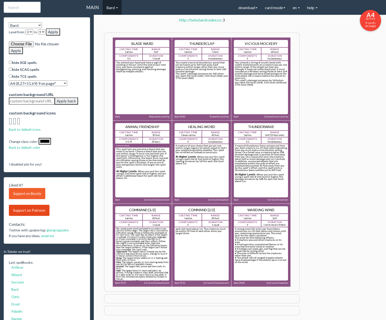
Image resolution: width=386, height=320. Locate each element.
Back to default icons (25, 129)
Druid (15, 304)
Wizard (16, 275)
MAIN (92, 7)
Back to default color (24, 147)
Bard (14, 289)
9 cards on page (370, 19)
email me (47, 236)
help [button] (312, 7)
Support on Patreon (29, 210)
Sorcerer (17, 282)
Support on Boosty (27, 193)
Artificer (17, 267)
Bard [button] (112, 7)
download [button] (247, 7)
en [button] (296, 7)
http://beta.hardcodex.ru (200, 20)
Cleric (15, 297)
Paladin (16, 311)
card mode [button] (275, 7)
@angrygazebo (58, 230)
